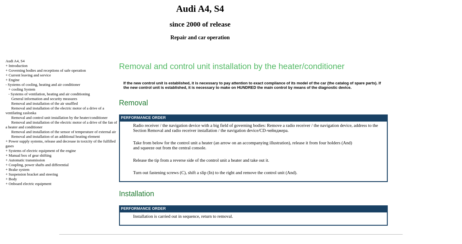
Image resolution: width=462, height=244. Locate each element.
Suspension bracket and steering (33, 174)
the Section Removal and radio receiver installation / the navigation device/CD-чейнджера (255, 128)
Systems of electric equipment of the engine (42, 150)
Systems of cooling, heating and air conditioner (44, 84)
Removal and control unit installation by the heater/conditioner (59, 117)
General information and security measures (44, 98)
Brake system (19, 169)
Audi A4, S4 (15, 61)
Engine (14, 80)
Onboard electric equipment (30, 183)
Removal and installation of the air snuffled (44, 103)
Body (13, 179)
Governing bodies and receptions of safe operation (47, 70)
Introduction (18, 65)
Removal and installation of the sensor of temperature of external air (63, 132)
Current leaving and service (30, 75)
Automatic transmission (27, 160)
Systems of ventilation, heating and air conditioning (50, 94)
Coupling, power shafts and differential (39, 165)
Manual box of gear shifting (30, 155)
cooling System (23, 89)
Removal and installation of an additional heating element (55, 136)
